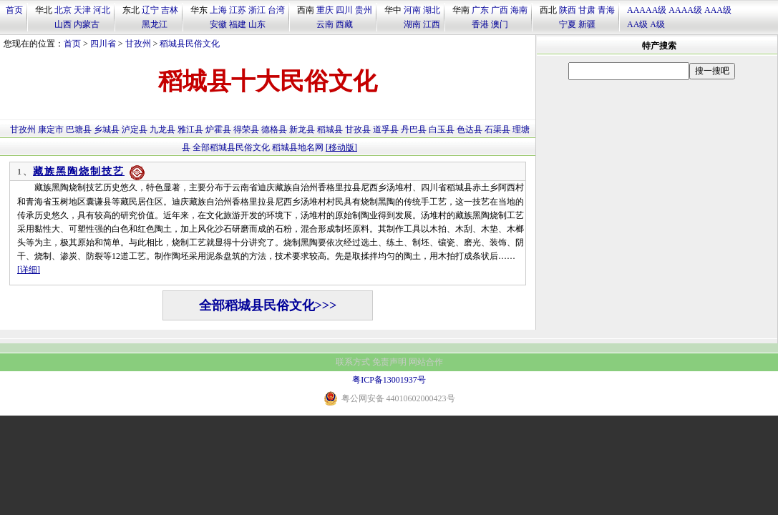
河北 (101, 10)
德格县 (274, 129)
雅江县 (190, 129)
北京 (63, 10)
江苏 (237, 10)
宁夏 (567, 24)
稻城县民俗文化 (190, 44)
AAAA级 (685, 10)
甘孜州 (138, 44)
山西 (63, 24)
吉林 (169, 10)
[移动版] (341, 147)
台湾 (276, 10)
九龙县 (162, 129)
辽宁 (150, 10)
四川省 (103, 44)
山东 (257, 24)
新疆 (586, 24)
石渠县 (497, 129)
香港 (480, 24)
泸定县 (134, 129)
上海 (218, 10)
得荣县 (246, 129)
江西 (431, 24)
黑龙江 (154, 24)
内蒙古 (86, 24)
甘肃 (586, 10)
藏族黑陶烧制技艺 (79, 171)
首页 (14, 10)
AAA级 (717, 10)
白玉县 (441, 129)
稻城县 (330, 129)
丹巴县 (414, 129)
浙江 (257, 10)
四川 (344, 10)
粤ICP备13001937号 (389, 380)
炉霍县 (218, 129)
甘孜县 (358, 129)
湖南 (412, 24)
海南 (518, 10)
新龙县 (302, 129)
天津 (82, 10)
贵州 (363, 10)
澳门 (499, 24)
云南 (325, 24)
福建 (237, 24)
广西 (499, 10)
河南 (412, 10)
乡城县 (107, 129)
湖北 (431, 10)
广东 (480, 10)
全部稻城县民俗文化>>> (268, 305)
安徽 (218, 24)
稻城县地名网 (298, 147)
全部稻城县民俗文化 (231, 147)
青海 (606, 10)
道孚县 (386, 129)
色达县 (469, 129)
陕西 (567, 10)
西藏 (344, 24)
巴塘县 (79, 129)
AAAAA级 (646, 10)
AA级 (637, 24)
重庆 (325, 10)
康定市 (51, 129)
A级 (657, 24)
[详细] (28, 270)
